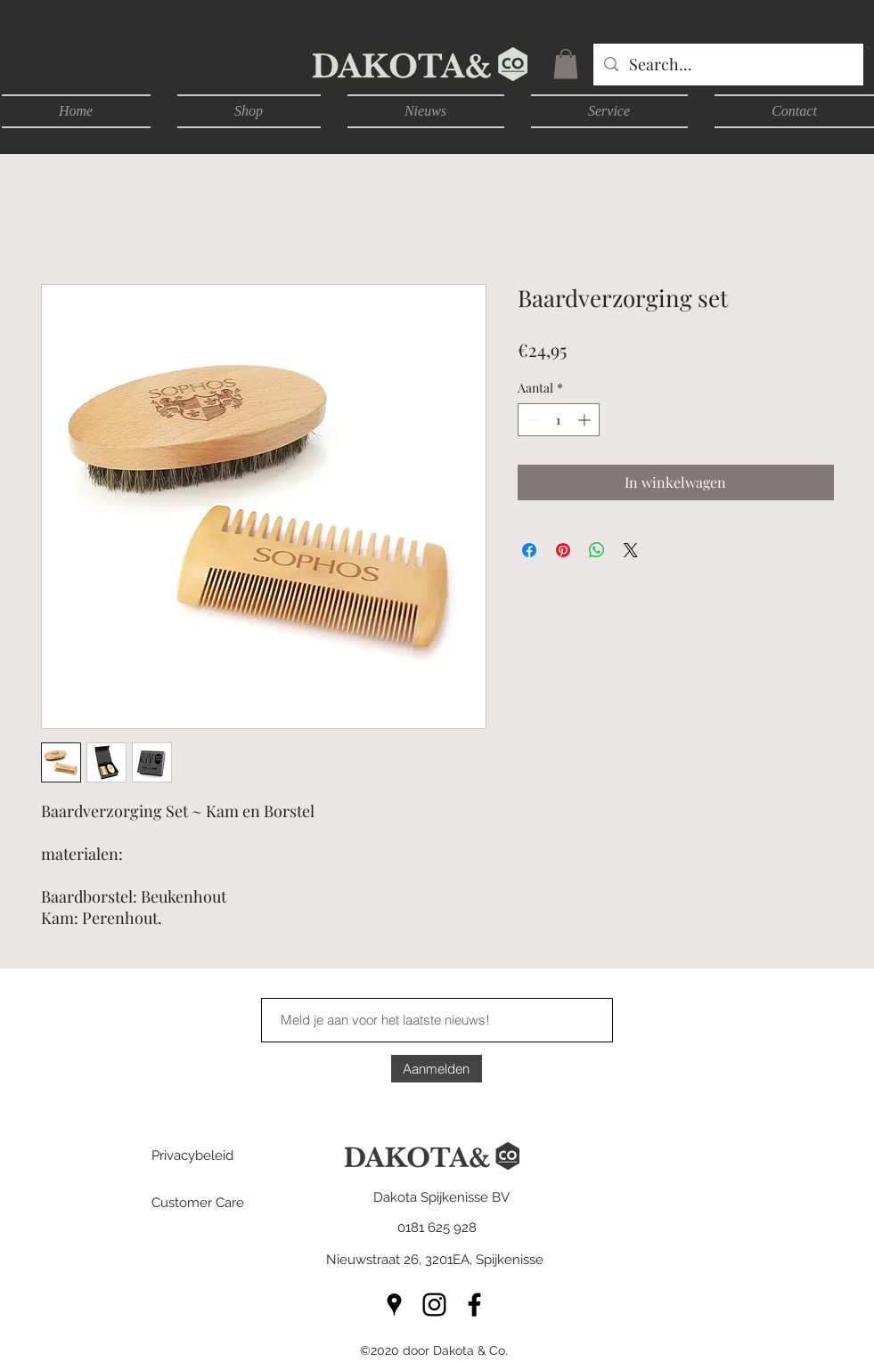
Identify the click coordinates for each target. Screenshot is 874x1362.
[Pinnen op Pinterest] (563, 550)
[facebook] (474, 1304)
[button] (565, 63)
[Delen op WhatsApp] (597, 550)
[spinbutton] (559, 419)
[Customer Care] (214, 1202)
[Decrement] (531, 419)
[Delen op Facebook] (529, 550)
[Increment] (586, 419)
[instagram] (434, 1304)
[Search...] (727, 65)
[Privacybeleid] (214, 1155)
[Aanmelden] (436, 1068)
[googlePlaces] (394, 1304)
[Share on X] (630, 550)
